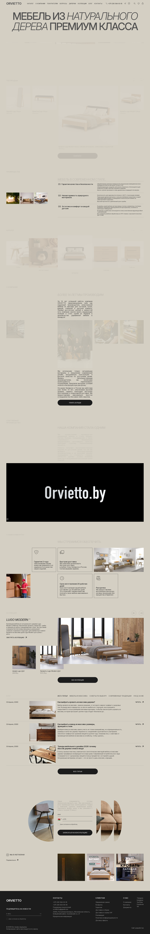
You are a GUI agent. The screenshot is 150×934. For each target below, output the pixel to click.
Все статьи (63, 696)
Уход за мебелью (141, 696)
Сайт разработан (138, 928)
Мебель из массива (78, 696)
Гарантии (99, 907)
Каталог (30, 3)
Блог (90, 3)
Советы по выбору (98, 696)
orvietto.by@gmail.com (60, 909)
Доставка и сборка (102, 910)
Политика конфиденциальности (107, 918)
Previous (134, 80)
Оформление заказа (103, 902)
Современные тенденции (120, 696)
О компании (40, 3)
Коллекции (82, 3)
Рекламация (100, 915)
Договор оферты (102, 920)
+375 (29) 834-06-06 (60, 905)
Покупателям (52, 3)
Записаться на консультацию (75, 833)
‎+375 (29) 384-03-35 (60, 902)
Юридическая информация (62, 916)
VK (138, 906)
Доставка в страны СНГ (104, 912)
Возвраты (99, 905)
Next (141, 80)
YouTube (140, 902)
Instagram (140, 900)
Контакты (98, 3)
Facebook (140, 904)
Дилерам (72, 3)
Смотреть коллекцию (15, 637)
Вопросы (63, 3)
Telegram (140, 898)
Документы (127, 907)
